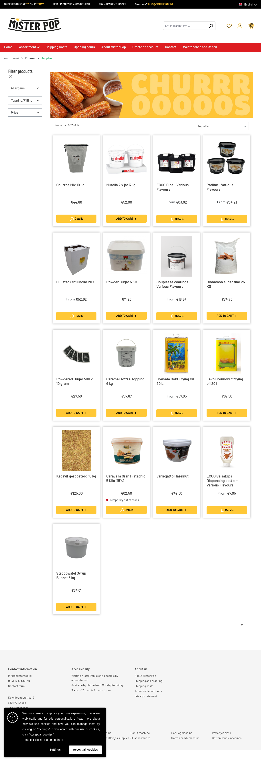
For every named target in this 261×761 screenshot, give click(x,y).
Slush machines (140, 738)
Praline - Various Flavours (220, 187)
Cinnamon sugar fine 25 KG (226, 284)
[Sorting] (222, 126)
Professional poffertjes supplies (109, 738)
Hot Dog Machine (181, 732)
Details (76, 219)
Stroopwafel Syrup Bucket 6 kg (71, 575)
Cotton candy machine (185, 738)
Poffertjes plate (221, 732)
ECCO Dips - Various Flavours (172, 187)
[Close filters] (10, 77)
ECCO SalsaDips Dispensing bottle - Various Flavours (222, 480)
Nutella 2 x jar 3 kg (120, 185)
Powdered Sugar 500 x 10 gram (74, 381)
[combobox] (184, 25)
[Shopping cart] (251, 25)
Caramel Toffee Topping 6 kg (125, 381)
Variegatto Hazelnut (172, 476)
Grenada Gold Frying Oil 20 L (175, 381)
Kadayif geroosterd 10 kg (76, 476)
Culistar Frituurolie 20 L (75, 282)
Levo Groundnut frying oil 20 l (225, 381)
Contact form (16, 686)
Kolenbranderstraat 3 (21, 697)
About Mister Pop (145, 675)
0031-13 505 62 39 (19, 680)
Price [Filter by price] (25, 112)
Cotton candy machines (227, 738)
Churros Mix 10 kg (70, 185)
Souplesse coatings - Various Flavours (173, 284)
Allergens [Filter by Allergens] (25, 88)
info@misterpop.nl (20, 675)
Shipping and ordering (148, 680)
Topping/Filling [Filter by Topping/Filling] (25, 100)
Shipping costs (144, 686)
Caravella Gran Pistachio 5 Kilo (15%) (125, 478)
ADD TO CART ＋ (126, 218)
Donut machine (140, 732)
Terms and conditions (148, 691)
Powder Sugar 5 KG (121, 282)
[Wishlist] (229, 25)
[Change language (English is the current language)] (248, 4)
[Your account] (239, 25)
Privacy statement (146, 696)
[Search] (211, 25)
